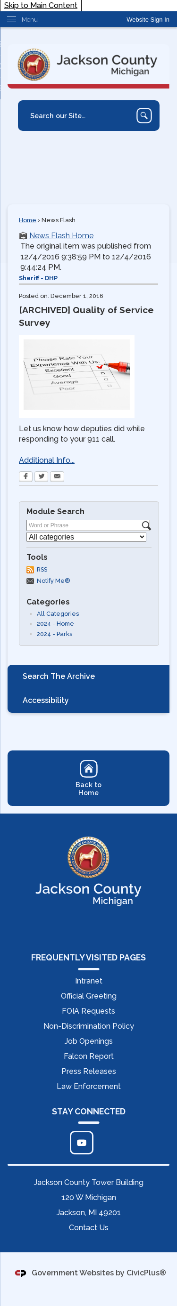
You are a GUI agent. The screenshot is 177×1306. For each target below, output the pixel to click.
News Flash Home (61, 235)
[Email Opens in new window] (57, 477)
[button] (144, 115)
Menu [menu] (30, 19)
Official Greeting (89, 996)
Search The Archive (59, 676)
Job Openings (89, 1041)
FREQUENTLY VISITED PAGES (88, 957)
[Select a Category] (86, 537)
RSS (42, 569)
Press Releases (88, 1071)
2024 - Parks (54, 633)
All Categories (58, 613)
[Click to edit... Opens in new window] (81, 1142)
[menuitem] (88, 677)
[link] (148, 19)
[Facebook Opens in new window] (26, 477)
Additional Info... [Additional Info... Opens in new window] (47, 460)
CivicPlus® (146, 1272)
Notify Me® (53, 580)
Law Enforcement (89, 1086)
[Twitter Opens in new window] (41, 477)
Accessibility (46, 700)
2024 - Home (55, 623)
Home (27, 220)
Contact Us (89, 1227)
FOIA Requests (88, 1011)
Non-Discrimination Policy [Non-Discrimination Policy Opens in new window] (88, 1026)
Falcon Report (89, 1056)
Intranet (88, 980)
